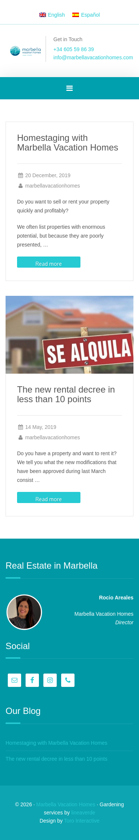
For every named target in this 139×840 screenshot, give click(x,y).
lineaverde (83, 813)
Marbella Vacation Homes (65, 804)
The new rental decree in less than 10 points (66, 394)
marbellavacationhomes (52, 186)
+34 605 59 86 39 (73, 49)
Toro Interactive (82, 821)
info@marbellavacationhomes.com (93, 57)
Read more (49, 264)
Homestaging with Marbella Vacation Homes (67, 142)
